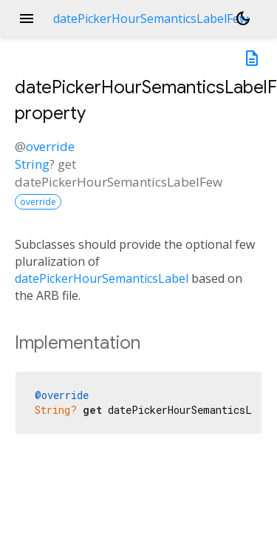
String (32, 164)
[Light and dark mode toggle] (243, 18)
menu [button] (26, 18)
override (50, 146)
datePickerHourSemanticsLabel (101, 278)
